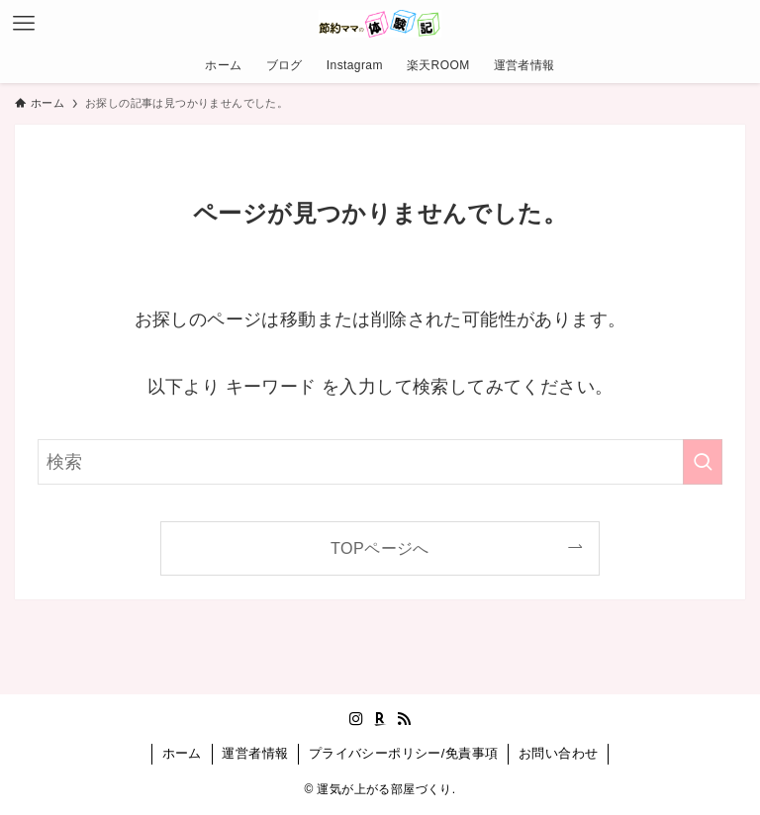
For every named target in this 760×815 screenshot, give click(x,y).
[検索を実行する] (702, 462)
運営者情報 (255, 753)
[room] (380, 719)
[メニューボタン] (24, 23)
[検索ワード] (379, 462)
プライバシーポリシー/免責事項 (404, 753)
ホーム (182, 753)
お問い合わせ (558, 753)
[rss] (404, 719)
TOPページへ (380, 548)
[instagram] (356, 719)
